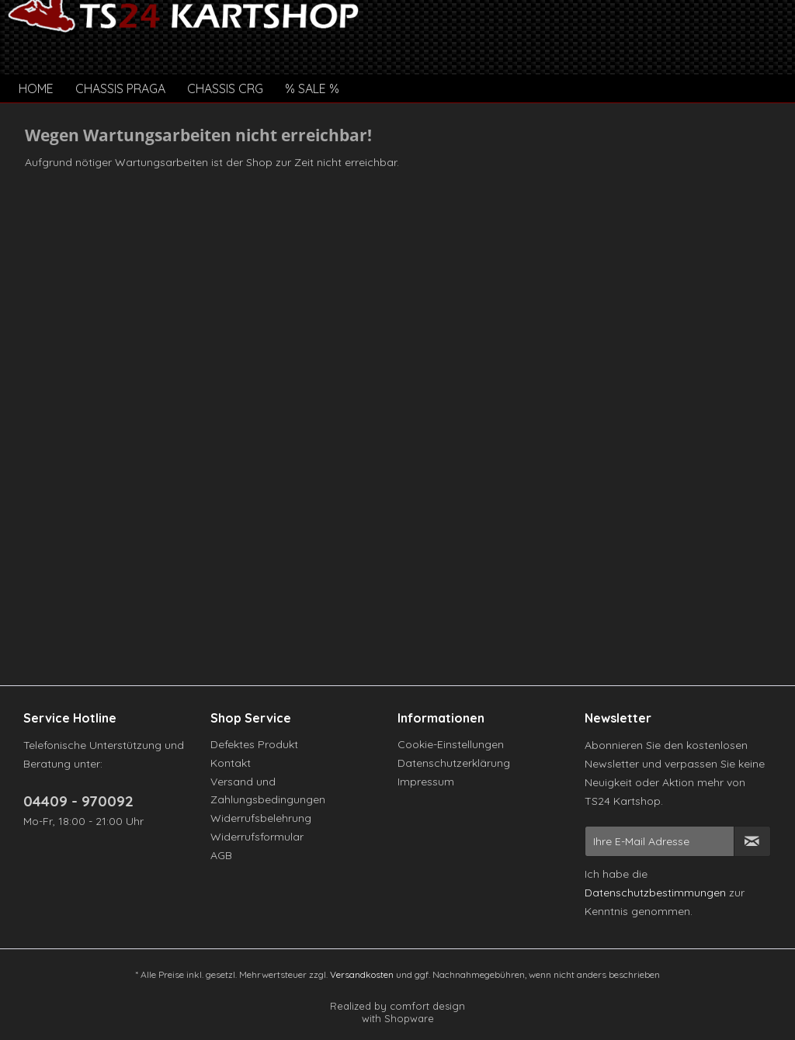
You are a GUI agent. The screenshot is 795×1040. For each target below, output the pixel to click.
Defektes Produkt (254, 744)
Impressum (426, 782)
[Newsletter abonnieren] (752, 841)
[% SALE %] (312, 88)
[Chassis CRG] (225, 88)
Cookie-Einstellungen (451, 744)
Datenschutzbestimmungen (655, 893)
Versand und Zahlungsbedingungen (267, 791)
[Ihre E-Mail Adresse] (659, 841)
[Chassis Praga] (120, 88)
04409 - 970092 (78, 801)
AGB (221, 855)
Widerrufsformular (257, 837)
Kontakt (230, 763)
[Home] (36, 88)
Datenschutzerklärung (454, 763)
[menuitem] (36, 88)
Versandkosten (362, 974)
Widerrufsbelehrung (260, 818)
